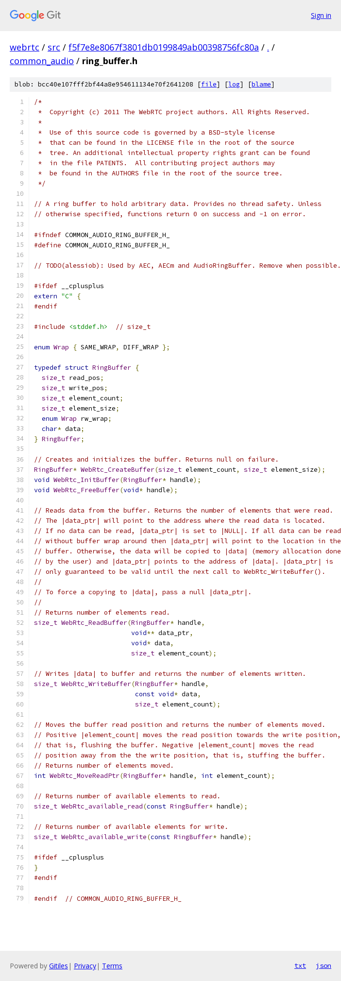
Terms (112, 965)
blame (261, 84)
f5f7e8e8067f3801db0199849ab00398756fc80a (163, 47)
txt (300, 965)
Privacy (85, 965)
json (323, 965)
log (234, 84)
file (209, 84)
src (54, 47)
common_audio (42, 61)
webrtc (24, 47)
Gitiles (58, 965)
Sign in (321, 15)
